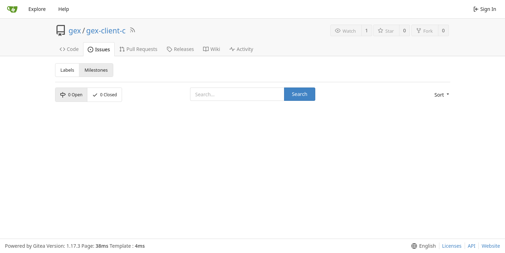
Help (63, 9)
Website (491, 245)
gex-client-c (106, 30)
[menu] (442, 94)
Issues (99, 49)
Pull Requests (138, 49)
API (472, 245)
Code (69, 49)
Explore (37, 9)
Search (299, 94)
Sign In (485, 9)
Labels (67, 70)
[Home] (12, 9)
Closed (104, 95)
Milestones (96, 70)
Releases (180, 49)
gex (75, 30)
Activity (241, 49)
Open (71, 95)
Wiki (211, 49)
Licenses (452, 245)
